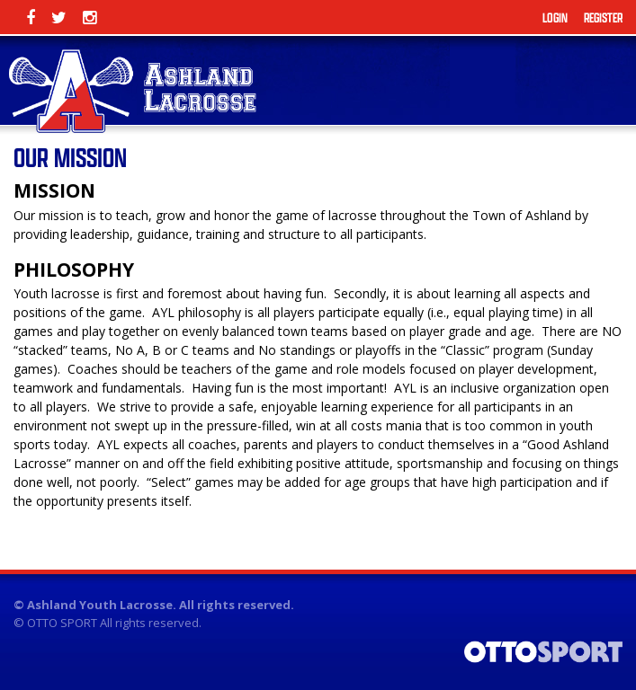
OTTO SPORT (62, 623)
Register (603, 17)
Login (555, 17)
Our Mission (70, 157)
